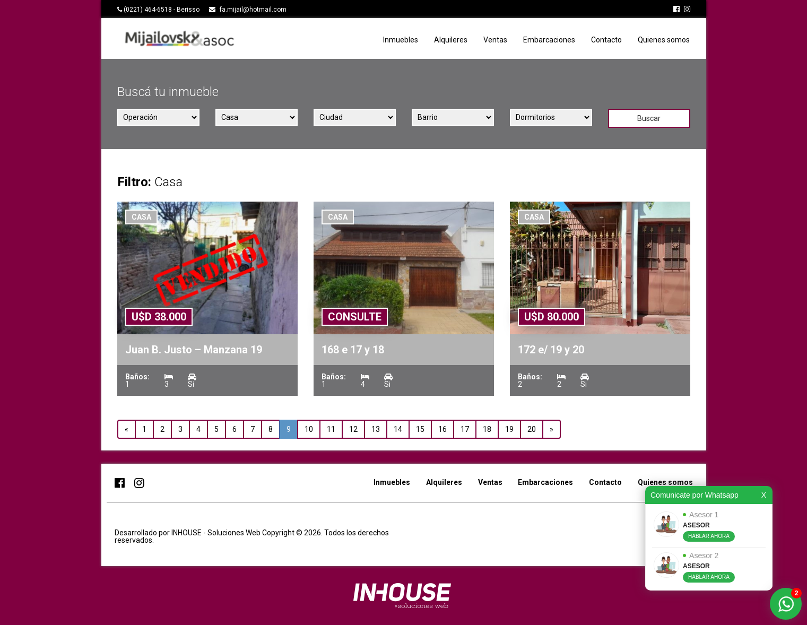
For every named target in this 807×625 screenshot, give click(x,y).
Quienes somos (664, 40)
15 (420, 429)
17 (465, 429)
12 (353, 429)
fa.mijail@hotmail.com (253, 9)
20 (531, 429)
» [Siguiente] (551, 429)
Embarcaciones (549, 40)
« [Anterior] (126, 429)
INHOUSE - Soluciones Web (216, 532)
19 (509, 429)
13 (375, 429)
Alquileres (450, 40)
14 (398, 429)
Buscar (649, 118)
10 (309, 429)
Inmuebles (400, 40)
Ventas (495, 40)
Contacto (606, 40)
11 (331, 429)
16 (442, 429)
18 (487, 429)
